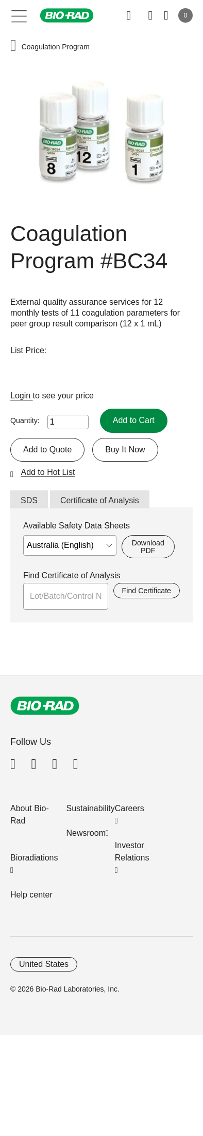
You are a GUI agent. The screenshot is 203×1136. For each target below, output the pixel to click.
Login (21, 395)
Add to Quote (47, 449)
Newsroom (86, 833)
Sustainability (90, 808)
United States (44, 964)
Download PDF (148, 546)
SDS (29, 500)
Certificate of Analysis (99, 500)
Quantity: (25, 420)
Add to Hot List (48, 472)
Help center (31, 894)
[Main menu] (19, 15)
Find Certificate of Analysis (72, 575)
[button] (13, 46)
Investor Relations (132, 851)
